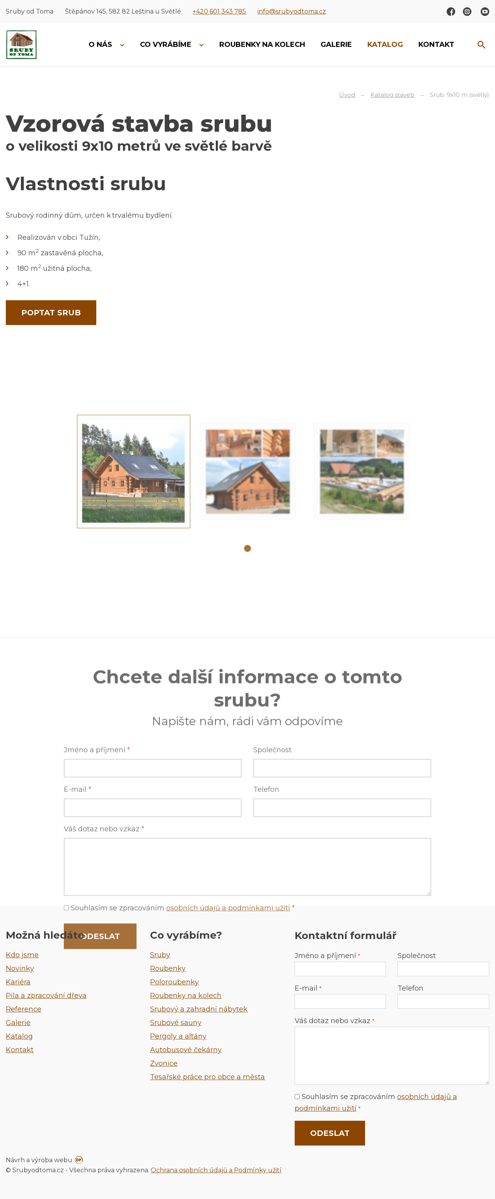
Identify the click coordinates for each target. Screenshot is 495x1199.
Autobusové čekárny (186, 1050)
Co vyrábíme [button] (166, 44)
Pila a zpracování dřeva (46, 995)
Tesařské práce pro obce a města (207, 1077)
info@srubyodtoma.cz (292, 11)
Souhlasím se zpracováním (376, 1102)
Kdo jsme (22, 955)
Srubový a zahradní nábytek (199, 1009)
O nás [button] (101, 44)
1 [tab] (247, 614)
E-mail (77, 915)
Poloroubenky (174, 982)
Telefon (266, 915)
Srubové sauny (175, 1022)
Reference (23, 1009)
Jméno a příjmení (97, 875)
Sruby (160, 955)
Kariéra (18, 982)
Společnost (272, 875)
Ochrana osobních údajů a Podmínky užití (216, 1170)
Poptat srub (51, 312)
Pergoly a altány (178, 1036)
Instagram (467, 11)
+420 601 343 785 (219, 11)
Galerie (18, 1022)
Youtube (485, 11)
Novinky (20, 968)
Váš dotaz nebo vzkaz (334, 1021)
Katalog (19, 1036)
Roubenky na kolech (186, 995)
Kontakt (20, 1050)
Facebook (451, 11)
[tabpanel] (134, 537)
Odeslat (330, 1133)
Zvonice (164, 1063)
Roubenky (168, 968)
